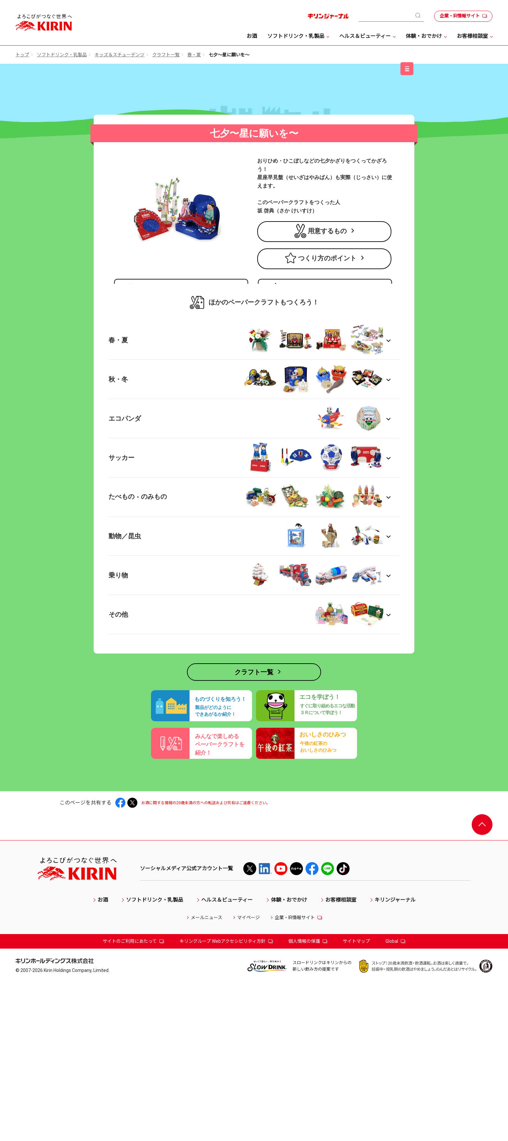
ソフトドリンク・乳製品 (62, 54)
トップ (22, 54)
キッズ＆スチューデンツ (119, 54)
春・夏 (194, 54)
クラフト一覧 (165, 54)
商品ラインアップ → (138, 391)
